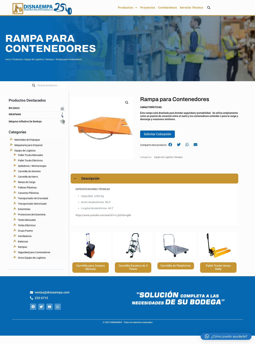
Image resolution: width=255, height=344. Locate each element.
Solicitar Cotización (157, 134)
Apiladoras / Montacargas (32, 166)
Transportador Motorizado (32, 203)
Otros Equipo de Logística (32, 257)
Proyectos (147, 8)
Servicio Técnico (191, 8)
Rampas (50, 59)
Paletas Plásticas (27, 187)
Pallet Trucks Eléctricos (30, 160)
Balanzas (23, 241)
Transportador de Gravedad (33, 198)
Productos (128, 8)
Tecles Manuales (27, 220)
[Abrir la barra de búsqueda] (209, 7)
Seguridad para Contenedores (34, 252)
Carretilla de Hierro (28, 176)
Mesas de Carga (26, 182)
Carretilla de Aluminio (29, 171)
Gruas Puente (25, 230)
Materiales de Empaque (27, 139)
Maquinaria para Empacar (28, 145)
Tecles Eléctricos (27, 225)
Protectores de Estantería (31, 214)
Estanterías (24, 209)
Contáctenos (167, 8)
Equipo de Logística (34, 59)
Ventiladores (25, 236)
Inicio (8, 59)
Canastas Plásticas (28, 193)
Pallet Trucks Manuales (30, 155)
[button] (127, 102)
